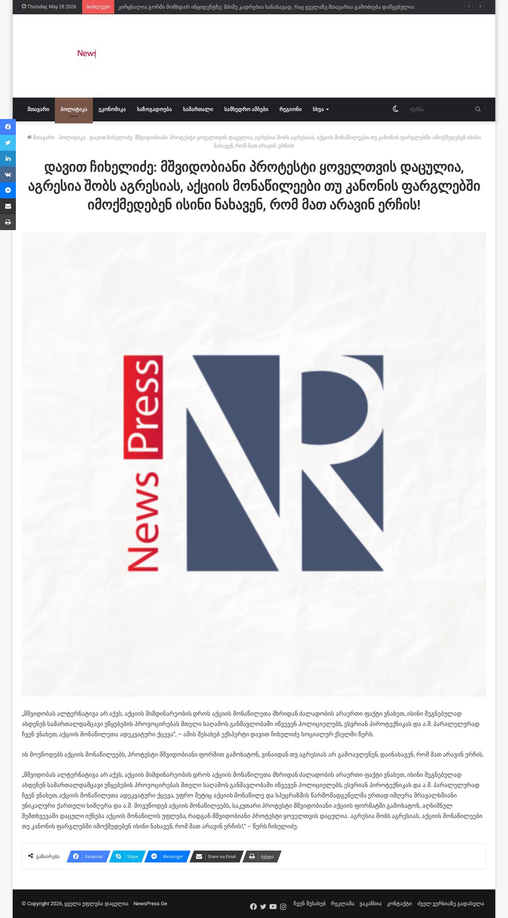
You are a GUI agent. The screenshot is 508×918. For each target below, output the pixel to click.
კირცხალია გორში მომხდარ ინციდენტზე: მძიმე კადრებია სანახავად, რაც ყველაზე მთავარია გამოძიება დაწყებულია (266, 7)
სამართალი (198, 109)
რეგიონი (290, 109)
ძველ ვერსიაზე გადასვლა (451, 903)
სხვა (318, 109)
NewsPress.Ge (150, 903)
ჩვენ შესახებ (309, 903)
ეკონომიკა (112, 109)
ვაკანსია (371, 903)
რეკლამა (342, 903)
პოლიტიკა (73, 109)
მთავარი (38, 109)
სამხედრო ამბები (246, 109)
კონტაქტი (399, 903)
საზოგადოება (154, 109)
